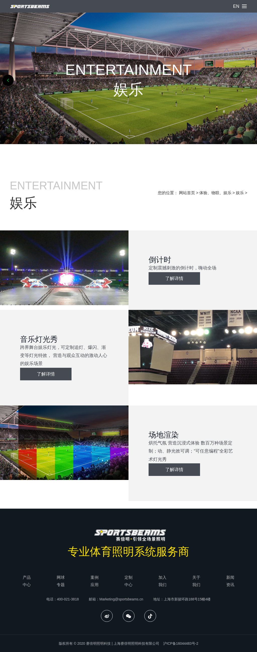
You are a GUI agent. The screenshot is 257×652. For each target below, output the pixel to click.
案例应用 (95, 581)
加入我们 (162, 581)
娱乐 (240, 193)
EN (236, 6)
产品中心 (27, 581)
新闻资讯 (230, 581)
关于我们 (196, 581)
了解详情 (174, 278)
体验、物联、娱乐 (215, 193)
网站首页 (187, 193)
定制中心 (128, 581)
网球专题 (61, 581)
